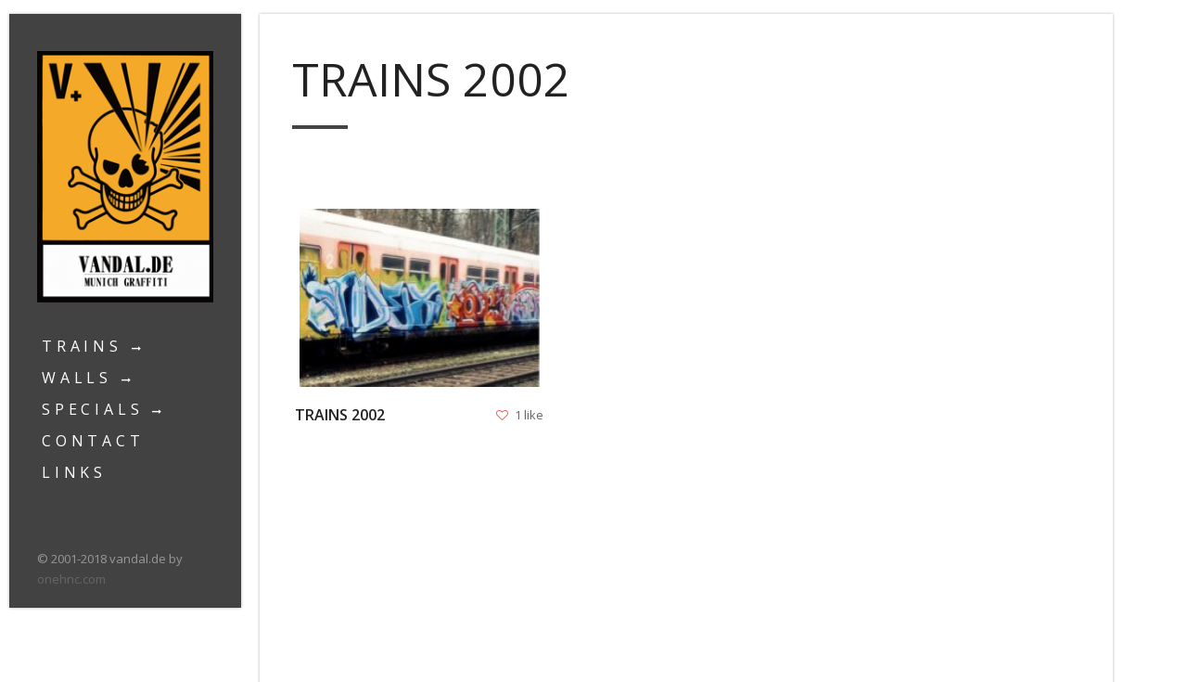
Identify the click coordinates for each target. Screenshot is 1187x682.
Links (74, 472)
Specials (92, 409)
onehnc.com (71, 579)
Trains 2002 (341, 414)
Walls (77, 377)
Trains (82, 346)
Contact (93, 441)
